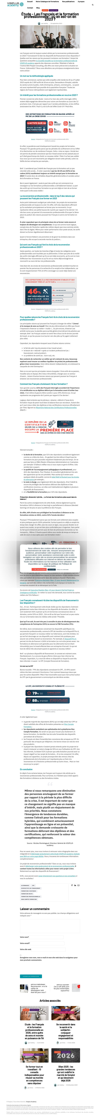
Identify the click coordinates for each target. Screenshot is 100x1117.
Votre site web (25, 949)
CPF (33, 885)
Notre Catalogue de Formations (47, 1)
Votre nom (24, 937)
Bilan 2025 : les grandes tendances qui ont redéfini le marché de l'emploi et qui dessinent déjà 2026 (65, 1082)
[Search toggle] (92, 5)
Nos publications (68, 1)
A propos (81, 1)
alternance (25, 885)
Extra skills (28, 1063)
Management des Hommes (64, 1021)
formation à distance (28, 891)
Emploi (45, 10)
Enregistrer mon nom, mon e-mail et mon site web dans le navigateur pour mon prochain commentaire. (49, 959)
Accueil (30, 1)
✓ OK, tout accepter (39, 569)
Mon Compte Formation (29, 899)
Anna (63, 1052)
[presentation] (34, 969)
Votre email (25, 943)
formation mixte (27, 893)
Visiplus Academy (31, 1102)
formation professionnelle (30, 896)
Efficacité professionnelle (34, 1061)
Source (33, 139)
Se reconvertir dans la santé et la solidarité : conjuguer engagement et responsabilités (65, 1040)
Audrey (46, 23)
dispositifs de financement (30, 888)
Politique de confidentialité (62, 569)
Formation (53, 10)
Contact (30, 8)
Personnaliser (52, 569)
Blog (38, 8)
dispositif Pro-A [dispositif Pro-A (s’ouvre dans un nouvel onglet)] (70, 639)
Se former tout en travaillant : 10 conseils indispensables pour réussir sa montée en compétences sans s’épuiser (34, 1084)
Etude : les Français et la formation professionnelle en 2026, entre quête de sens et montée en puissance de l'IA (34, 1040)
